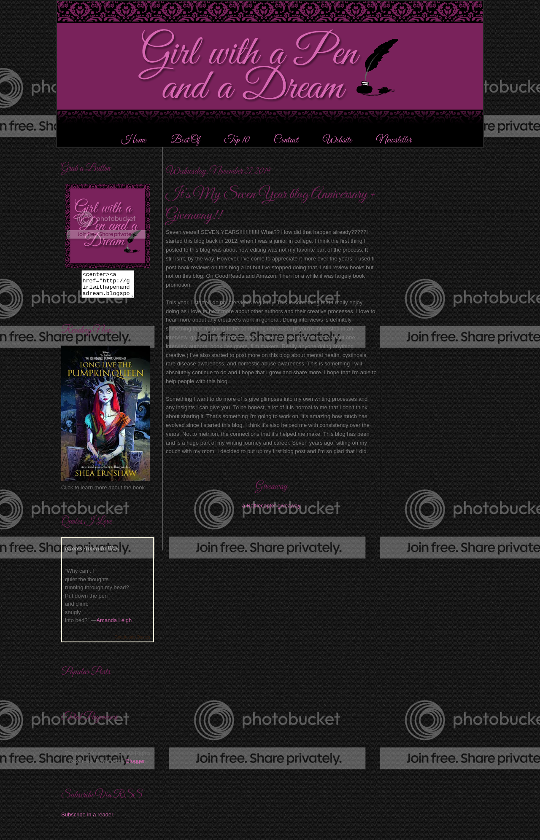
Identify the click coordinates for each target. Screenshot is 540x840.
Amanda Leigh (114, 625)
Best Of (185, 140)
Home (133, 140)
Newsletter (393, 140)
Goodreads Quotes (133, 642)
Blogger (135, 766)
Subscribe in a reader (87, 819)
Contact (286, 140)
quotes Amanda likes (92, 553)
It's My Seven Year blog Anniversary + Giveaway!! (270, 205)
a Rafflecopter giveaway (271, 505)
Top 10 (237, 140)
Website (337, 140)
